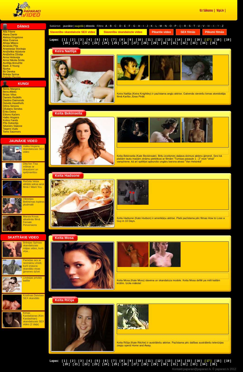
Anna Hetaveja (11, 57)
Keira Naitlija (65, 51)
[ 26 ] (125, 43)
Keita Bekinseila (68, 113)
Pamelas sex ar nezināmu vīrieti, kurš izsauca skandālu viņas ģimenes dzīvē (32, 266)
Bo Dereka (9, 71)
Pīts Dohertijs (10, 123)
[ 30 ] (164, 43)
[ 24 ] (105, 43)
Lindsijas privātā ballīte (32, 279)
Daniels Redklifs (12, 97)
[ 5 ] (97, 39)
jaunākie (68, 25)
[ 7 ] (113, 39)
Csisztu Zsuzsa (12, 77)
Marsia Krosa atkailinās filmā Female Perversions (31, 220)
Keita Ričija (64, 300)
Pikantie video (161, 32)
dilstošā (90, 25)
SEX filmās (188, 32)
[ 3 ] (80, 39)
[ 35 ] (213, 43)
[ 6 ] (105, 39)
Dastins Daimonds (13, 100)
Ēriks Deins (9, 111)
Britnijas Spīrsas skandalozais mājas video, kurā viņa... (33, 247)
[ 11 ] (149, 39)
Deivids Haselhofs (13, 103)
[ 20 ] (66, 43)
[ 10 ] (139, 39)
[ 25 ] (115, 43)
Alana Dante (10, 34)
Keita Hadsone (67, 175)
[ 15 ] (188, 39)
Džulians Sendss (12, 108)
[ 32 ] (184, 43)
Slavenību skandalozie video (123, 32)
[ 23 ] (96, 43)
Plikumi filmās (214, 32)
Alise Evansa (10, 40)
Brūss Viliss (9, 94)
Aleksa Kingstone (13, 37)
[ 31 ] (174, 43)
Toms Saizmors (12, 131)
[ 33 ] (194, 43)
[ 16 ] (198, 39)
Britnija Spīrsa (11, 74)
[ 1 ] (64, 39)
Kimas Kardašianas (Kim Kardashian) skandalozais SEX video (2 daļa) (33, 318)
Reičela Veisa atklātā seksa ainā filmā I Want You (33, 184)
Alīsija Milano (10, 43)
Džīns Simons (11, 106)
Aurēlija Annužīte (13, 63)
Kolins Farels (10, 120)
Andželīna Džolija (13, 54)
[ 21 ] (76, 43)
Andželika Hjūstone (14, 51)
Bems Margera (11, 88)
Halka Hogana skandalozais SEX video (33, 149)
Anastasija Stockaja (14, 48)
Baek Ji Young (11, 65)
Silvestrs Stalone (12, 125)
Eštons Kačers (11, 114)
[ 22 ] (86, 43)
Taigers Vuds (10, 128)
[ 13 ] (168, 39)
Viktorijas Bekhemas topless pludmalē (33, 201)
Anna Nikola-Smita (13, 60)
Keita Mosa (64, 238)
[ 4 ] (89, 39)
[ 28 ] (145, 43)
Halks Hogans (11, 117)
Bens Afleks (9, 91)
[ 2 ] (72, 39)
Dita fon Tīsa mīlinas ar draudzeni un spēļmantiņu (30, 168)
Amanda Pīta (10, 45)
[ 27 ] (135, 43)
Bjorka (6, 68)
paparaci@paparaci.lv (197, 369)
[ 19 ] (227, 39)
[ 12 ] (159, 39)
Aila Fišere (9, 31)
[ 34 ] (204, 43)
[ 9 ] (130, 39)
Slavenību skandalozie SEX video (72, 32)
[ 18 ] (218, 39)
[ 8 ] (122, 39)
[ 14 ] (178, 39)
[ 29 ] (154, 43)
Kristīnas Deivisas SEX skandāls (33, 297)
